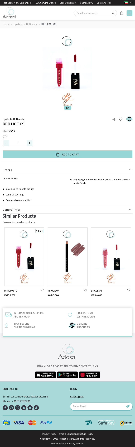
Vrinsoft (79, 443)
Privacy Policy (49, 434)
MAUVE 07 (53, 290)
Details (7, 170)
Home (6, 24)
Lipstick (17, 24)
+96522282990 (21, 401)
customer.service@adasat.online (30, 397)
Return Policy (86, 434)
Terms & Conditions (68, 434)
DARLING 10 (10, 290)
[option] (67, 71)
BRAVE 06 (96, 290)
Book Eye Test (103, 3)
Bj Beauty (31, 24)
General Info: (11, 210)
